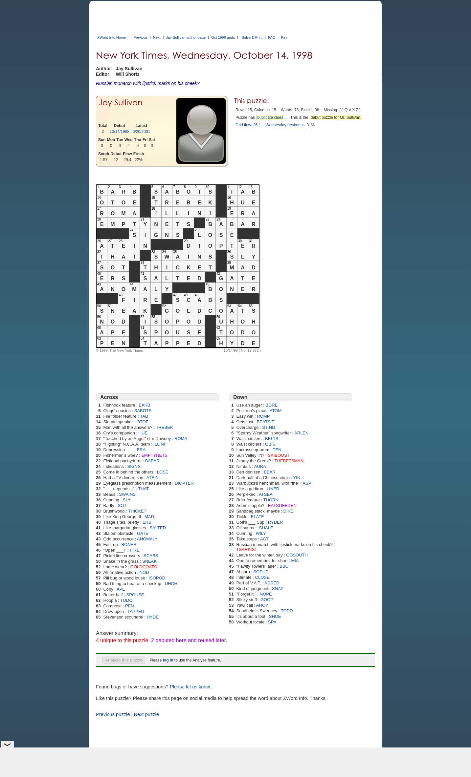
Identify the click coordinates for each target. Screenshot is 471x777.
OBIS (270, 444)
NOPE (266, 594)
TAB (144, 416)
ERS (147, 522)
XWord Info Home (111, 37)
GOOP (266, 599)
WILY (261, 533)
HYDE (153, 617)
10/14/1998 (119, 131)
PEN (129, 605)
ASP (307, 483)
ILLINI (159, 444)
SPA (272, 622)
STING (268, 427)
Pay (284, 37)
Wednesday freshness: (285, 125)
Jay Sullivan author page (186, 37)
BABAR (152, 460)
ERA (141, 449)
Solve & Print (252, 37)
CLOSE (262, 577)
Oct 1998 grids (223, 37)
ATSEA (266, 494)
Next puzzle (146, 714)
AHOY (262, 605)
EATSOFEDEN (282, 505)
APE (121, 589)
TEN (277, 449)
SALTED (157, 527)
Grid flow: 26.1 (248, 125)
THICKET (137, 511)
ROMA (180, 438)
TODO (126, 600)
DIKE (288, 511)
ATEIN (152, 477)
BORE (271, 405)
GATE (142, 533)
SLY (127, 499)
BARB (144, 405)
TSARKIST (246, 549)
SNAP (277, 588)
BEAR (269, 472)
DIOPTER (184, 483)
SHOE (275, 616)
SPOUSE (135, 594)
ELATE (257, 516)
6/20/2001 (141, 131)
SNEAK (149, 561)
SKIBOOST (278, 455)
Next (157, 37)
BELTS (271, 438)
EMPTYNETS (154, 455)
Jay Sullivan (121, 102)
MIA (295, 560)
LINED (273, 488)
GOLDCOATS (143, 566)
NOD (144, 572)
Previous (140, 37)
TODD (287, 610)
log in (168, 660)
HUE (143, 432)
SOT (122, 505)
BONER (128, 544)
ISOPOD (157, 578)
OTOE (143, 421)
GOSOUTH (297, 555)
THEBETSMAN (289, 460)
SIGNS (133, 466)
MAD (149, 516)
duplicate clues (270, 117)
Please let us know (190, 686)
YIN (297, 477)
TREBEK (164, 427)
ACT (264, 538)
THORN (271, 499)
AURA (260, 466)
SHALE (266, 527)
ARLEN (301, 432)
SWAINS (127, 494)
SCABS (151, 555)
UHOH (171, 583)
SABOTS (143, 410)
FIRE (135, 550)
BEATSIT (265, 421)
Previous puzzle (113, 714)
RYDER (275, 522)
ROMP (263, 416)
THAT (143, 488)
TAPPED (135, 611)
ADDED (272, 582)
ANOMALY (147, 538)
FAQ (271, 37)
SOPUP (261, 571)
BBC (284, 566)
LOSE (162, 472)
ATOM (275, 410)
